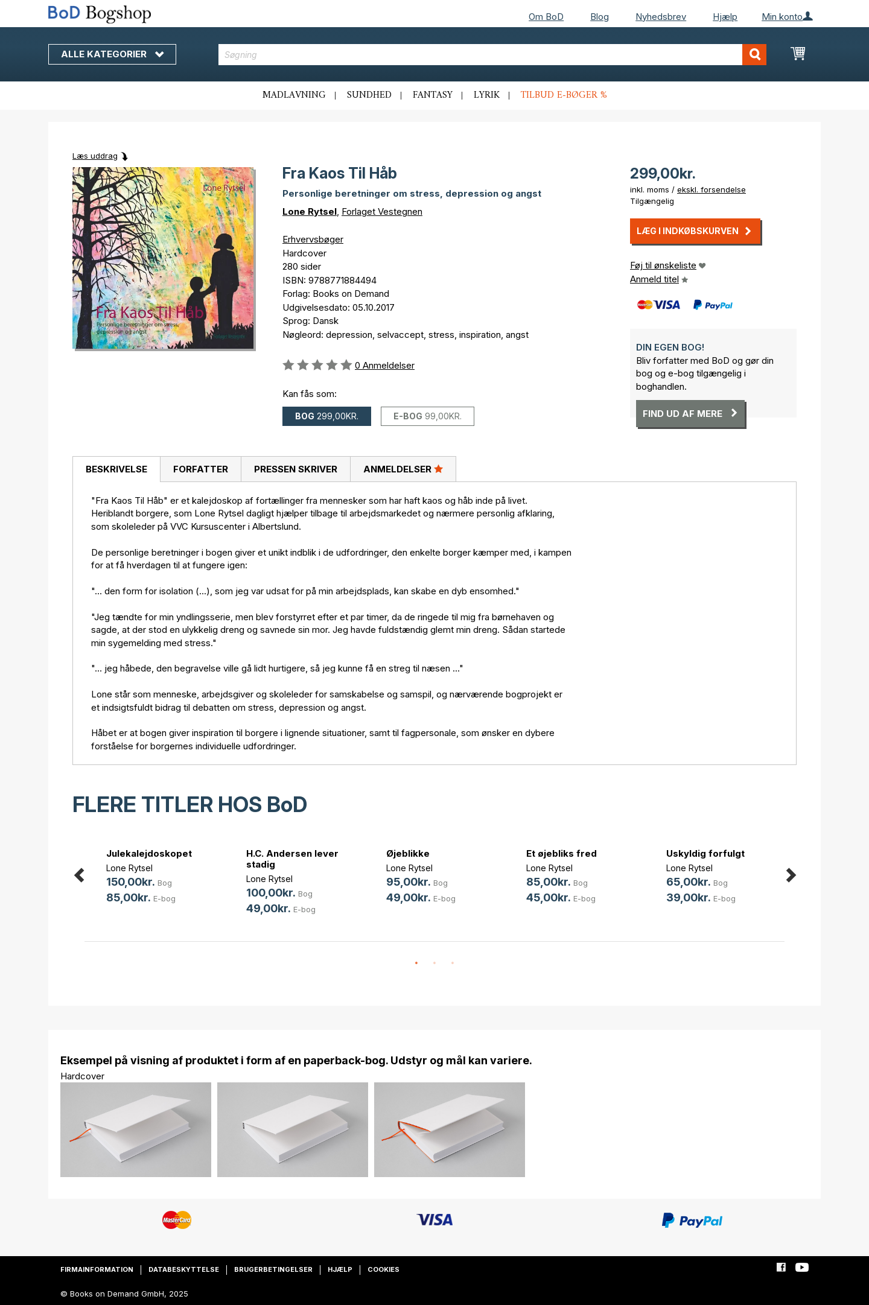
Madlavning (294, 95)
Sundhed (369, 95)
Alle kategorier (112, 54)
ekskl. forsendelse (711, 189)
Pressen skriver (295, 469)
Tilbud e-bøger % (564, 95)
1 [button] (416, 963)
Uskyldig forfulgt (705, 853)
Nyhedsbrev (660, 16)
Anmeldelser (403, 468)
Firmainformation (96, 1269)
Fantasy (433, 95)
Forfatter (200, 469)
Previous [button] (78, 872)
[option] (154, 877)
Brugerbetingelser (273, 1269)
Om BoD (546, 16)
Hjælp (725, 16)
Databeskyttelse (183, 1269)
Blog (599, 16)
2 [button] (434, 963)
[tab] (116, 469)
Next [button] (791, 872)
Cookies (383, 1269)
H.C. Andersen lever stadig (292, 859)
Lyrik (487, 95)
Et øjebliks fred (561, 853)
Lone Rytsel (309, 211)
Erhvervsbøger (312, 239)
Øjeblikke (408, 853)
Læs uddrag (95, 155)
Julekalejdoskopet (149, 853)
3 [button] (453, 963)
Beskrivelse (116, 469)
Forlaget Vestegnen (382, 211)
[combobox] (492, 54)
